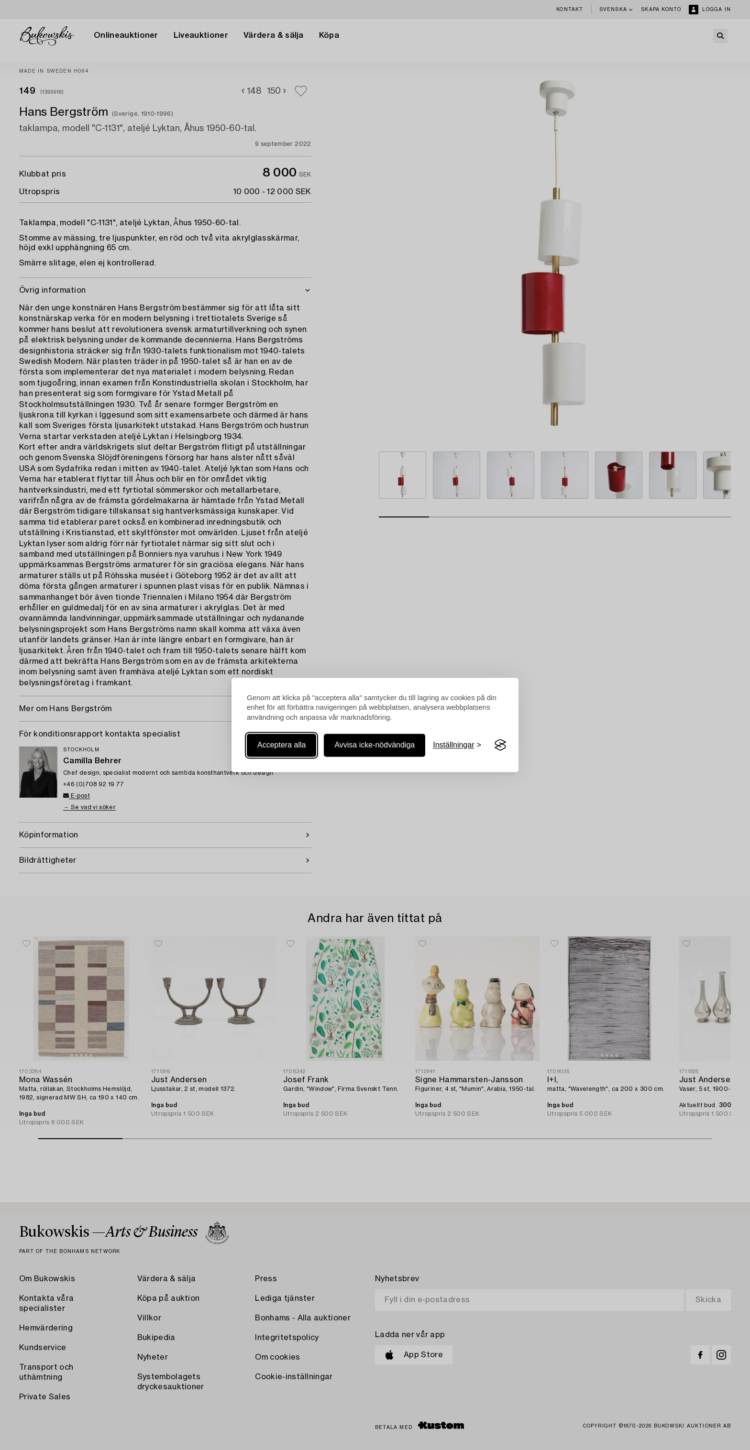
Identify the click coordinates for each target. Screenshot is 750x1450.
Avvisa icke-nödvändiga (374, 745)
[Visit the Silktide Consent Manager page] (500, 745)
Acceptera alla (281, 745)
